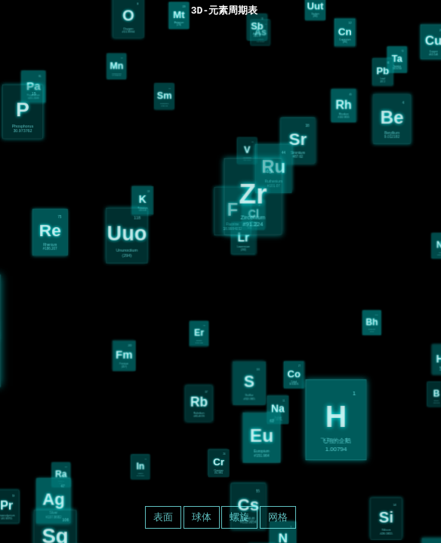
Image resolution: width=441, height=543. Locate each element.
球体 (201, 517)
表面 (163, 517)
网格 (278, 517)
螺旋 (239, 517)
